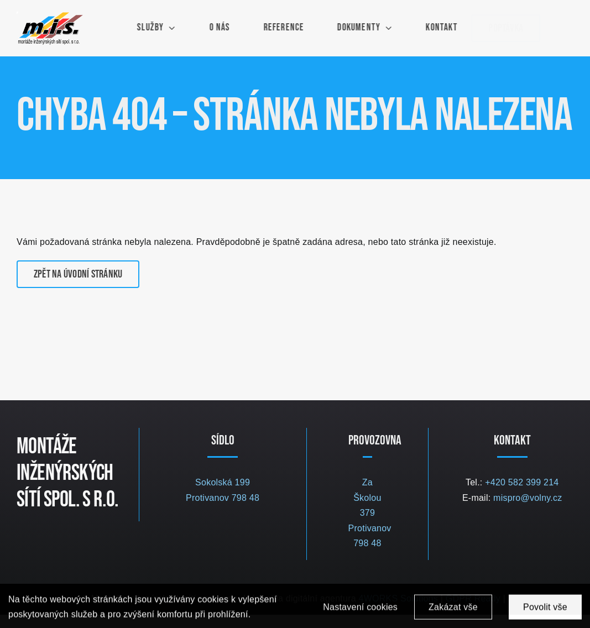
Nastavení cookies (360, 609)
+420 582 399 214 (521, 482)
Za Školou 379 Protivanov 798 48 (369, 513)
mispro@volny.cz (527, 498)
